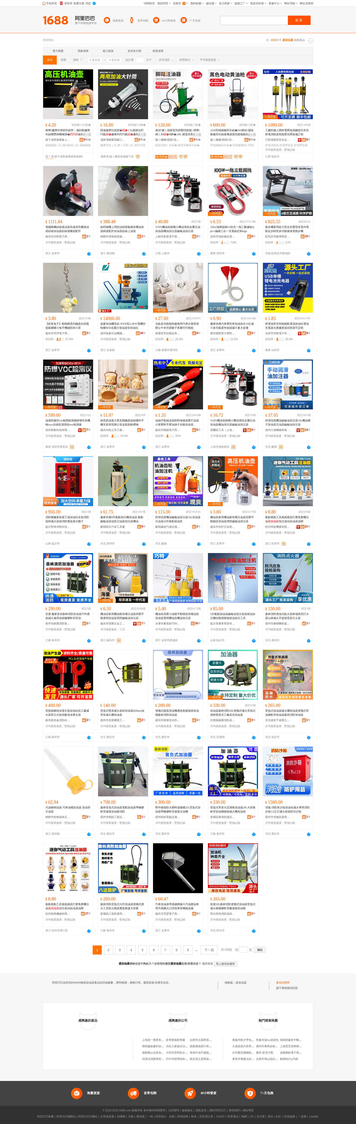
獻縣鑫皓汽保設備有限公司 (167, 526)
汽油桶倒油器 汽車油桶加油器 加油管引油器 (67, 809)
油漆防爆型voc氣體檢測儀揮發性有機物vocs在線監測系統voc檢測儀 (67, 422)
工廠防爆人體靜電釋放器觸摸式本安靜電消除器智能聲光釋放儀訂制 (287, 132)
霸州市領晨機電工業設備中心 (112, 720)
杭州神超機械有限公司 (277, 526)
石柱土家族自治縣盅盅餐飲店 (183, 1046)
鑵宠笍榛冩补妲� (189, 145)
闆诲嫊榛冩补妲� (221, 145)
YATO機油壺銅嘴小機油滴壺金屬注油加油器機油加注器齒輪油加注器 (177, 229)
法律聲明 (173, 1110)
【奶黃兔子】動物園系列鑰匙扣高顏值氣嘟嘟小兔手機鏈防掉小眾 (67, 325)
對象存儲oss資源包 (267, 1040)
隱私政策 (201, 1110)
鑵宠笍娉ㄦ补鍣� (166, 145)
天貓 (131, 1116)
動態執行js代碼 (289, 1059)
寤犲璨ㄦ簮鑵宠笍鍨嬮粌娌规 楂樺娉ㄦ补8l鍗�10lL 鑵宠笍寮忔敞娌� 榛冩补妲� (177, 132)
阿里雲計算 (206, 1116)
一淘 (150, 1116)
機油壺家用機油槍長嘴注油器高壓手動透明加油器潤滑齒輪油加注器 (122, 616)
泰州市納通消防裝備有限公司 (57, 623)
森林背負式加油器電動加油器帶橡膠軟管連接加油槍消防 (122, 809)
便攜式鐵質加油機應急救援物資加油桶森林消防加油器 (177, 712)
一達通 (302, 1116)
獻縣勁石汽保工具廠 (112, 526)
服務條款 (187, 1110)
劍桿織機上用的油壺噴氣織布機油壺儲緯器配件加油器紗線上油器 (122, 229)
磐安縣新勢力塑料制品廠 (222, 333)
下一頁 (209, 950)
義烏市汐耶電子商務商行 (57, 236)
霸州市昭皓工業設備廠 (112, 817)
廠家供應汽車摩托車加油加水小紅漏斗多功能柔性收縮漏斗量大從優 (232, 325)
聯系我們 (234, 1110)
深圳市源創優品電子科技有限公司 (222, 236)
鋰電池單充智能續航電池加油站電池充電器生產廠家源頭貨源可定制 (287, 325)
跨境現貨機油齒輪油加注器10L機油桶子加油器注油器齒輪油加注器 (287, 422)
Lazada (313, 1116)
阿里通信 (232, 1116)
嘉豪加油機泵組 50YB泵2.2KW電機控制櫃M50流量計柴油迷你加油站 (123, 325)
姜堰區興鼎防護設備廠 (222, 817)
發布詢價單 (283, 982)
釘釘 (278, 1116)
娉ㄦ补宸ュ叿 (125, 145)
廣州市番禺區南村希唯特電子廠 (275, 1046)
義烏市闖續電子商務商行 (167, 430)
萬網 (244, 1116)
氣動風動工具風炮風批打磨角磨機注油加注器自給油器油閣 (287, 519)
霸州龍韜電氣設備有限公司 (167, 817)
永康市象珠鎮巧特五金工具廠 (167, 623)
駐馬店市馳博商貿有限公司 (277, 236)
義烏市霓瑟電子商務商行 (167, 913)
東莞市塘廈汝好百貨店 (246, 1059)
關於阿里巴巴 (218, 1110)
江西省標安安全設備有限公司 (277, 139)
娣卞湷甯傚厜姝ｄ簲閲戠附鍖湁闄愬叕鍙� (57, 139)
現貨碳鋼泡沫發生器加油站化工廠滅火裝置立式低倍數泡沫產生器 (67, 712)
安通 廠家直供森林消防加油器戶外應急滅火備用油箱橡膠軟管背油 (67, 616)
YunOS (220, 1116)
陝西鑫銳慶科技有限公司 (157, 1046)
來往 (270, 1116)
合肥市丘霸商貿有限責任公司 (207, 1040)
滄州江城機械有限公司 (277, 430)
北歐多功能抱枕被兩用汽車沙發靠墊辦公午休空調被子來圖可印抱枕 (177, 325)
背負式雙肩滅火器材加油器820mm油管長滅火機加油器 (122, 712)
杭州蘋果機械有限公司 (57, 913)
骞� (87, 139)
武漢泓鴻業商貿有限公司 (157, 1059)
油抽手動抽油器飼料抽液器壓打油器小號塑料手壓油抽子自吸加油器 (177, 422)
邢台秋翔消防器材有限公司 (222, 913)
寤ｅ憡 (142, 134)
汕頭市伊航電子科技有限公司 (277, 333)
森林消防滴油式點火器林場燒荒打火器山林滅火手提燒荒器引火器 (287, 616)
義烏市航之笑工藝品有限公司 (112, 430)
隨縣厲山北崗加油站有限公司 (160, 1052)
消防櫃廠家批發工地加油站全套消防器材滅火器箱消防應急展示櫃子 (67, 519)
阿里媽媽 (182, 1116)
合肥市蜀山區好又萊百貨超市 (274, 1059)
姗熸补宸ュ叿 (108, 145)
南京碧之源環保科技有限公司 (207, 1059)
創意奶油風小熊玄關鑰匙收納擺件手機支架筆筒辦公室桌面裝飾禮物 (122, 422)
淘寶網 (121, 1116)
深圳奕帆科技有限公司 (57, 430)
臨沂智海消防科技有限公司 (57, 526)
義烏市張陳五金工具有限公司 (112, 623)
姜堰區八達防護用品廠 (112, 913)
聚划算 (140, 1116)
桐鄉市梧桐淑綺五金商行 (57, 817)
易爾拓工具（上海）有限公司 (222, 430)
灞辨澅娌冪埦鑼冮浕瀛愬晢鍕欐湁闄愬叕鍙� (112, 139)
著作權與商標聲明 (154, 1110)
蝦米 (194, 1116)
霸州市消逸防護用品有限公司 (277, 817)
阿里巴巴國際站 (66, 1116)
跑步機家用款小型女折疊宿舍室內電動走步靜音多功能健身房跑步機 (287, 229)
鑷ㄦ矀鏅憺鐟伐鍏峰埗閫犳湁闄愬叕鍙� (167, 139)
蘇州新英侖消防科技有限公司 (57, 720)
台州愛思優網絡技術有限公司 (250, 1052)
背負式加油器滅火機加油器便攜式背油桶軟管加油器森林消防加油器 (287, 712)
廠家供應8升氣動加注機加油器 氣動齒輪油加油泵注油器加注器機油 (121, 519)
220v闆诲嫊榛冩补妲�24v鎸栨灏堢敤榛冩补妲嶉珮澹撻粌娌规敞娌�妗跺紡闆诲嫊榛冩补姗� (232, 132)
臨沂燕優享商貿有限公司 (222, 623)
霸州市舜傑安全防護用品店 (167, 720)
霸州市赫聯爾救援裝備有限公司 (277, 623)
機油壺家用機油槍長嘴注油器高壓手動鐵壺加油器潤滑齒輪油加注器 (232, 519)
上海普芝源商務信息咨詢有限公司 (300, 1046)
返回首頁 (207, 963)
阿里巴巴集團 (45, 1116)
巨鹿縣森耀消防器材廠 (222, 720)
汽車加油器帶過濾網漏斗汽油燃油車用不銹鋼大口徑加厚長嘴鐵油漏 (177, 906)
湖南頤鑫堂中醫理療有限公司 (297, 1040)
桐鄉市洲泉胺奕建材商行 (112, 236)
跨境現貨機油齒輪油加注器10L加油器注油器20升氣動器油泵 (177, 519)
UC (252, 1116)
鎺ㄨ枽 (87, 134)
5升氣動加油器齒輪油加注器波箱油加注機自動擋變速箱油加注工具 (232, 616)
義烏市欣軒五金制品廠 (222, 526)
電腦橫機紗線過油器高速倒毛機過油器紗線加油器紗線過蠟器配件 (67, 229)
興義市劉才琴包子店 (244, 1040)
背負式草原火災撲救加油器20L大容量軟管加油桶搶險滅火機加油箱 (232, 809)
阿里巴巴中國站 (87, 1116)
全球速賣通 (107, 1116)
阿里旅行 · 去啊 (165, 1116)
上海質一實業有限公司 (155, 1040)
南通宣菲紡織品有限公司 (167, 333)
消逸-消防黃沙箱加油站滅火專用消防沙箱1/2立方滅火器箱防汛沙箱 (287, 809)
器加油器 (241, 982)
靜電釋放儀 (301, 145)
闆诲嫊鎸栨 (240, 145)
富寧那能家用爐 (175, 1040)
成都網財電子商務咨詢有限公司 (299, 1052)
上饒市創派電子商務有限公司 (167, 236)
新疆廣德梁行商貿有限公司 (206, 1046)
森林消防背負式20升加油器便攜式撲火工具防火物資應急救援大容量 (122, 906)
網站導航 (248, 1110)
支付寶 (261, 1116)
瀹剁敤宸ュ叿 (70, 145)
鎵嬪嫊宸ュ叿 (53, 145)
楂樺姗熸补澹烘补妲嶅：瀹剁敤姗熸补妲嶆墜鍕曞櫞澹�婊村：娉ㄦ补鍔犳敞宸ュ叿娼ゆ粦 (67, 132)
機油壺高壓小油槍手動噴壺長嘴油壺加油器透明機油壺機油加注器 (177, 616)
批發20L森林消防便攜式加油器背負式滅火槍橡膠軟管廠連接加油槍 (232, 906)
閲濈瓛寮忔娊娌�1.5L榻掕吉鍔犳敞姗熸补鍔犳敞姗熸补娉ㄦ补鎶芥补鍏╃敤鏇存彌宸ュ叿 (122, 132)
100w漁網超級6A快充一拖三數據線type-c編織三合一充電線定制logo (232, 229)
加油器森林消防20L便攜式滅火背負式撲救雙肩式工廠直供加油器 (232, 712)
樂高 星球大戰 (264, 1052)
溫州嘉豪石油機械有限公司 (112, 333)
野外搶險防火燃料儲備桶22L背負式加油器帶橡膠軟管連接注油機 (177, 809)
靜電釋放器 (286, 145)
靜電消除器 (272, 145)
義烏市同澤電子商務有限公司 (57, 333)
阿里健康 (289, 1116)
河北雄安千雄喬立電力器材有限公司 (277, 720)
